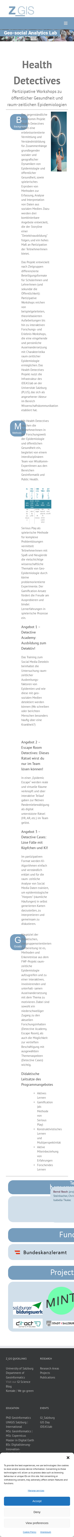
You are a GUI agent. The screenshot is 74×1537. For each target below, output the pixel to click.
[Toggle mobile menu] (66, 23)
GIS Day (45, 1422)
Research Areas (49, 1368)
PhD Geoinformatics (18, 1418)
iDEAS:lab (46, 1427)
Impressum (45, 1531)
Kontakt (10, 1391)
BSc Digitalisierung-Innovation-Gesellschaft (18, 1449)
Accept (37, 1501)
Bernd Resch (60, 1191)
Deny (37, 1512)
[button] (68, 1458)
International (14, 1427)
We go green (26, 1391)
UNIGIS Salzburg (16, 1422)
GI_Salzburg (47, 1418)
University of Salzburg (19, 1368)
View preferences (37, 1523)
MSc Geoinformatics (18, 1431)
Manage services (36, 1490)
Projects (45, 1373)
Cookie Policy (29, 1531)
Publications (47, 1377)
